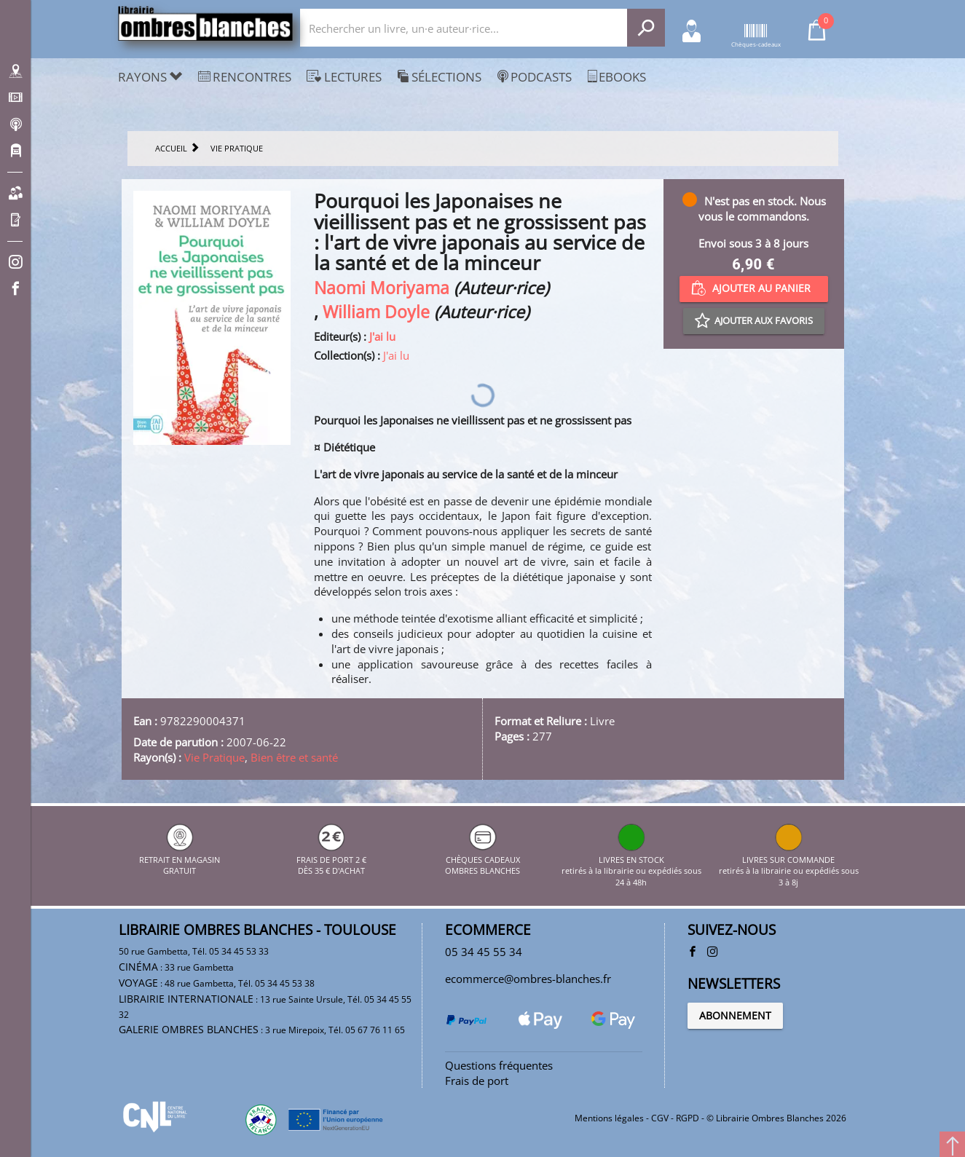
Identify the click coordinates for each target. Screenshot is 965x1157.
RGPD (687, 1118)
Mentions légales (609, 1118)
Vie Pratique (214, 757)
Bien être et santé (294, 757)
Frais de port (476, 1080)
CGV (660, 1118)
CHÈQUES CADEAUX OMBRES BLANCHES (482, 859)
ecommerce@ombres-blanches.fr (528, 978)
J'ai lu (382, 336)
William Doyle (376, 312)
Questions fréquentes (499, 1065)
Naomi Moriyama (381, 288)
